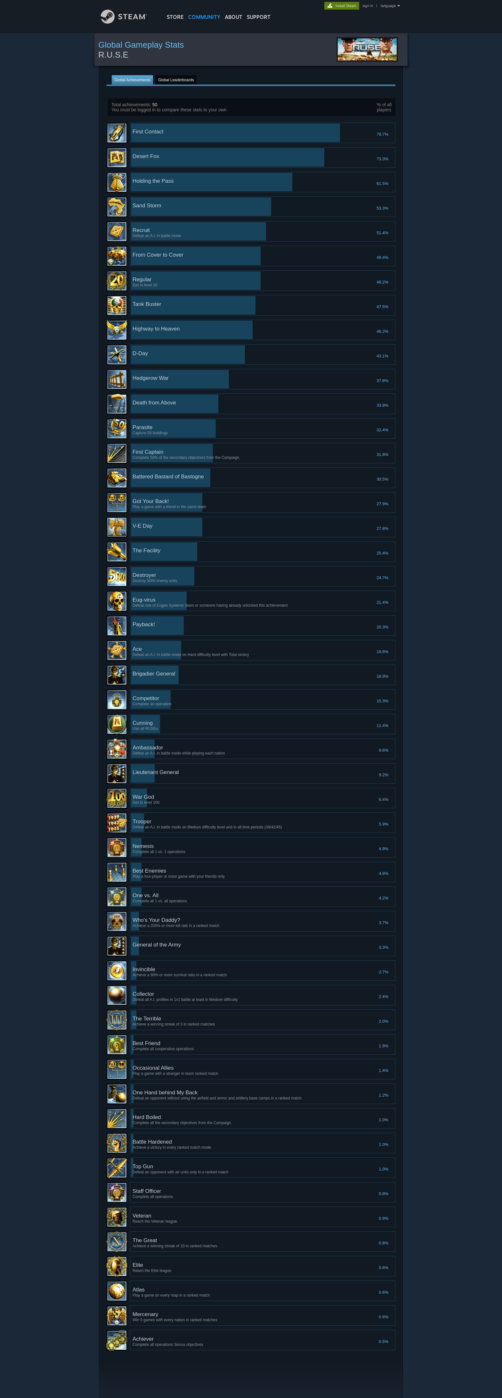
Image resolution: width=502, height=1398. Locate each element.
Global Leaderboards (176, 80)
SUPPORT (259, 17)
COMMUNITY (204, 17)
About (233, 17)
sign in (367, 6)
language (388, 6)
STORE (175, 17)
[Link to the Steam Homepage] (129, 22)
